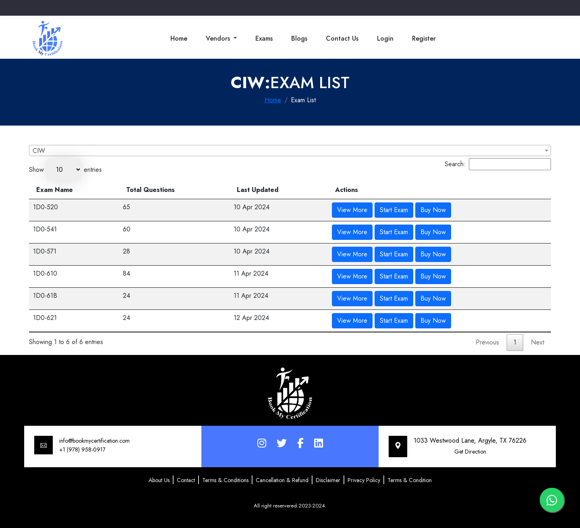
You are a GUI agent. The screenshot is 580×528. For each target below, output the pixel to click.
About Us (159, 480)
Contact (186, 480)
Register (424, 38)
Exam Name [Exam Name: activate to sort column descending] (54, 189)
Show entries (65, 169)
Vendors (219, 38)
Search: (498, 164)
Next (537, 342)
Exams (264, 38)
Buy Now (433, 209)
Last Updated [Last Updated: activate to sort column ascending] (257, 189)
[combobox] (290, 150)
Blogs (299, 38)
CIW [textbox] (39, 150)
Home (178, 38)
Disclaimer (328, 480)
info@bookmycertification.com (94, 441)
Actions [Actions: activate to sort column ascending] (346, 189)
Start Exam (394, 209)
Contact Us (342, 38)
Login (385, 38)
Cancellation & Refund (282, 480)
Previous (487, 342)
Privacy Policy (364, 480)
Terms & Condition (409, 480)
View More (352, 209)
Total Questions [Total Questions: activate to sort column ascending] (150, 189)
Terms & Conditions (225, 480)
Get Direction (470, 452)
